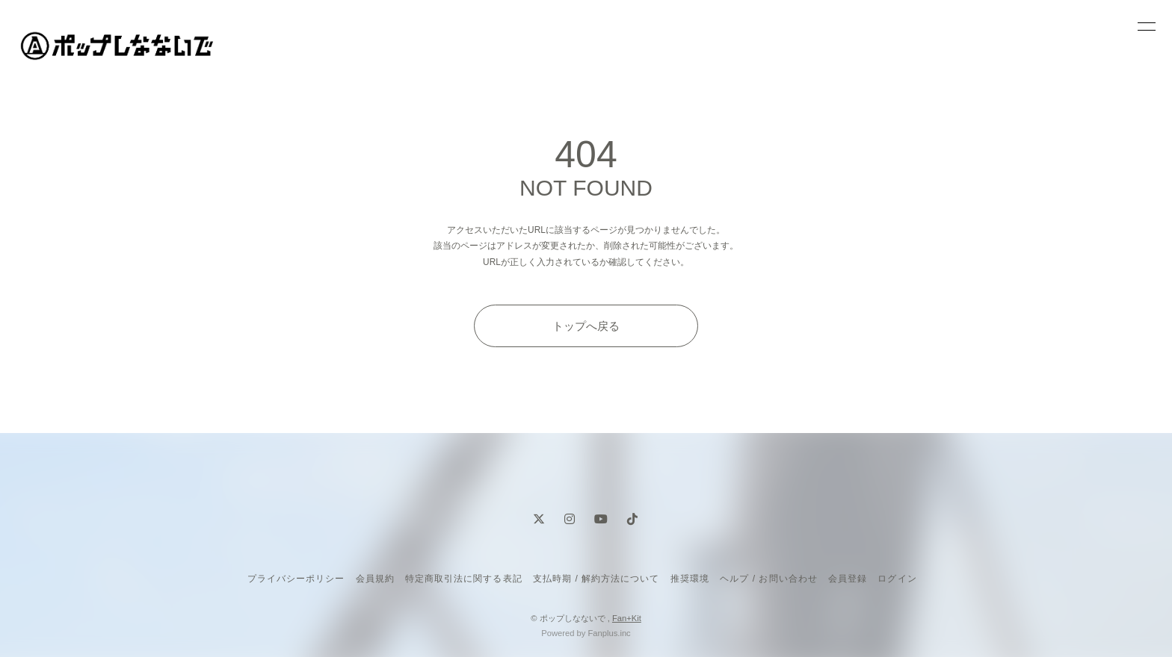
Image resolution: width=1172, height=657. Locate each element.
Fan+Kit (626, 618)
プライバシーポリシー (296, 578)
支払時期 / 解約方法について (596, 578)
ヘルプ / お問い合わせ (768, 578)
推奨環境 (689, 578)
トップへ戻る (586, 326)
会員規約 (375, 578)
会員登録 (847, 578)
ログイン (897, 578)
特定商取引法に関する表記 (463, 578)
